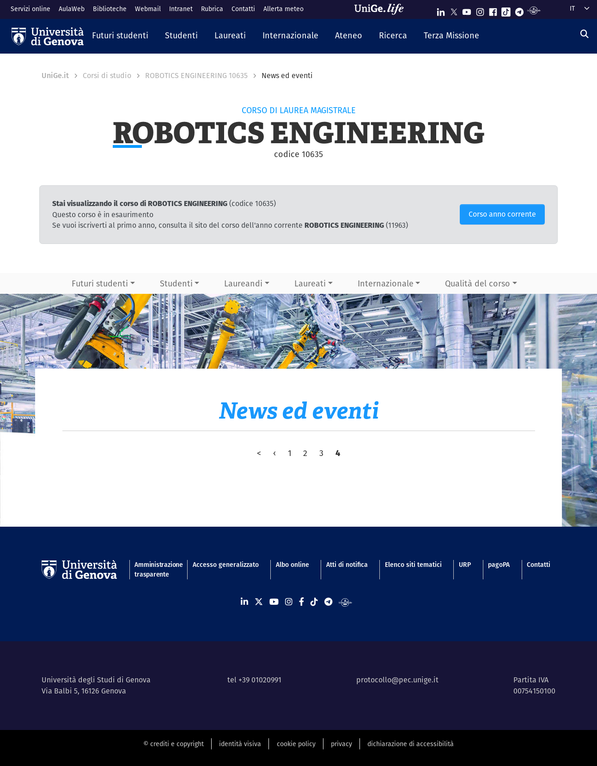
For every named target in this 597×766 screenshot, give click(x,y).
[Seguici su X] (454, 10)
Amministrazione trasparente (154, 569)
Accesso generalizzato (226, 564)
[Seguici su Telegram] (519, 10)
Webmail (148, 8)
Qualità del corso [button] (477, 283)
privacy (341, 743)
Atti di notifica (347, 564)
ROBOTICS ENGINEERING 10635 (196, 75)
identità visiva (240, 743)
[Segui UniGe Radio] (534, 10)
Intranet (181, 8)
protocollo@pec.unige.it (397, 680)
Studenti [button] (176, 283)
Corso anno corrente (502, 214)
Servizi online (30, 8)
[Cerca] (584, 34)
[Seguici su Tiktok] (506, 10)
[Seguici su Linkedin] (441, 10)
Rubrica (212, 8)
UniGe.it (55, 75)
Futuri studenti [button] (100, 283)
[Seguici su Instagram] (480, 10)
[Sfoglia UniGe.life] (382, 9)
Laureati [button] (310, 283)
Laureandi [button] (243, 283)
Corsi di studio (107, 75)
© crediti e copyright (173, 743)
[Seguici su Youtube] (467, 10)
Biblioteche (110, 8)
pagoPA (499, 564)
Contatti (243, 8)
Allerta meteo (283, 8)
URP (465, 564)
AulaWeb (72, 8)
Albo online (292, 564)
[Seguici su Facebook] (493, 10)
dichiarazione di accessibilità (410, 743)
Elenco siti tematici (413, 564)
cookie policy (296, 743)
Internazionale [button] (386, 283)
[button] (120, 36)
